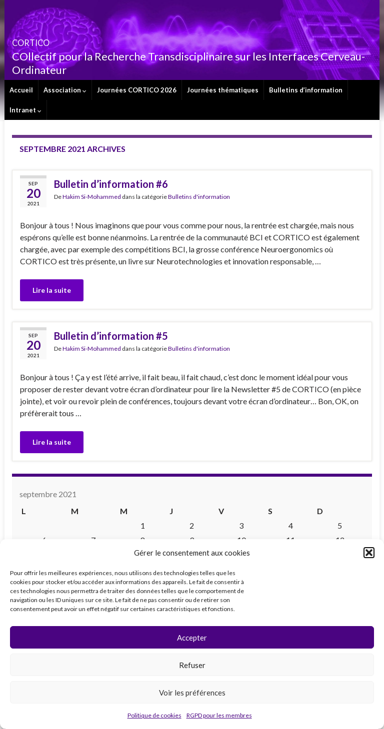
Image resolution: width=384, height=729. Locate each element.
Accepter (192, 637)
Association (65, 90)
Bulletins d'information (199, 196)
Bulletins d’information (305, 90)
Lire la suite (51, 290)
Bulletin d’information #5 (111, 336)
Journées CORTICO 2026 (136, 90)
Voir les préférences (192, 692)
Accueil (21, 90)
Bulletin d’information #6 (111, 184)
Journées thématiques (222, 90)
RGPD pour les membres (219, 715)
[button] (369, 553)
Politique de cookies (155, 715)
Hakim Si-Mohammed (91, 196)
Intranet (26, 110)
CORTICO (45, 39)
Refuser (192, 665)
